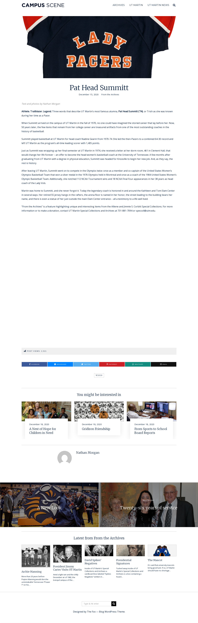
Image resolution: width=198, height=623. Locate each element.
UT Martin (136, 5)
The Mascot (155, 560)
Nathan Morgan (87, 453)
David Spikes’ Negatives (93, 562)
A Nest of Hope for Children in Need (42, 431)
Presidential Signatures (123, 562)
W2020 (99, 375)
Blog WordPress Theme (112, 611)
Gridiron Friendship (96, 429)
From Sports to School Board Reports (150, 431)
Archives (119, 5)
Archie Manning (32, 571)
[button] (113, 603)
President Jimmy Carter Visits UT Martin (67, 568)
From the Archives (110, 94)
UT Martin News (158, 5)
